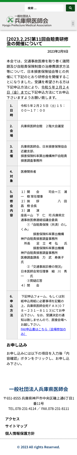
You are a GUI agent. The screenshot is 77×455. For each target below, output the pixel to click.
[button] (73, 23)
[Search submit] (70, 7)
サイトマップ (16, 425)
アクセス (12, 418)
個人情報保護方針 (20, 433)
